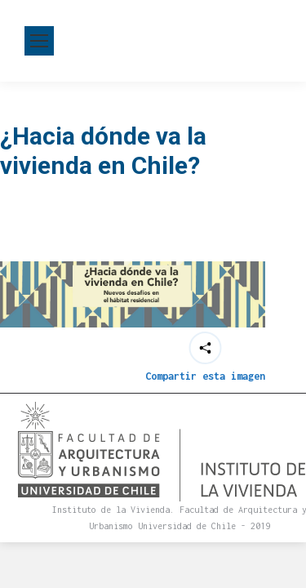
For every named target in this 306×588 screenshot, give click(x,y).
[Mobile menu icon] (39, 41)
